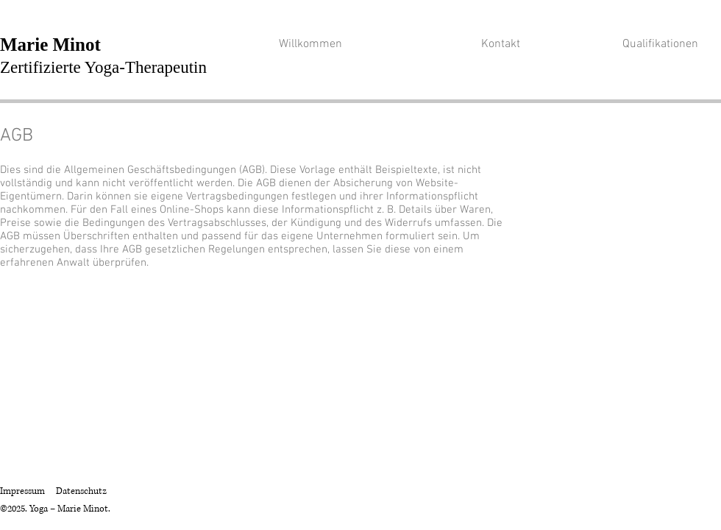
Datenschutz (81, 491)
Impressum (22, 491)
